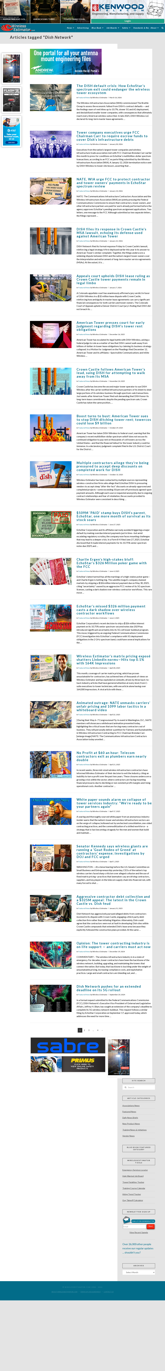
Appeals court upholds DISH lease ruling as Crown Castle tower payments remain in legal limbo (113, 279)
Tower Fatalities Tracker (133, 1182)
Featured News (84, 97)
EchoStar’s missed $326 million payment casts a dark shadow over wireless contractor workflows (111, 609)
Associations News (131, 1105)
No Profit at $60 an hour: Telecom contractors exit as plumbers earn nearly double (112, 756)
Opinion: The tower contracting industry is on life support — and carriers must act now (114, 945)
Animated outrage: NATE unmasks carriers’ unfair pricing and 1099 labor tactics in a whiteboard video (113, 706)
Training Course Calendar (133, 1188)
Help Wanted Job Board (132, 1176)
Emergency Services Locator (135, 1170)
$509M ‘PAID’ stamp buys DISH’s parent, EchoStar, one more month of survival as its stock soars (114, 516)
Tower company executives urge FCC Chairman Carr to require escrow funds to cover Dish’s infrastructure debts (112, 135)
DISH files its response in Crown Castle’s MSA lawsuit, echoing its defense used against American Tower (112, 232)
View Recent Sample (138, 1232)
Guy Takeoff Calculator (132, 1200)
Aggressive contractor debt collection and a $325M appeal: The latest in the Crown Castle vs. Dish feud (113, 900)
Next (151, 1226)
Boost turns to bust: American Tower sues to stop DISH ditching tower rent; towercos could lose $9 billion (114, 419)
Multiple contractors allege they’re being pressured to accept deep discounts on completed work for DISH (113, 466)
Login (128, 21)
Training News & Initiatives (134, 1130)
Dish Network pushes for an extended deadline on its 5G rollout (109, 988)
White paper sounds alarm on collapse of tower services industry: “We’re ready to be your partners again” (114, 803)
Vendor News (128, 1136)
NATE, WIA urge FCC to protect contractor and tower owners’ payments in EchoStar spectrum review (113, 182)
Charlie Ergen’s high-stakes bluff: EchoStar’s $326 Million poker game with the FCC (112, 562)
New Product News (131, 1123)
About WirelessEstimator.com (64, 1292)
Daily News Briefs (130, 1117)
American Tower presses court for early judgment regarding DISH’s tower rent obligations (111, 326)
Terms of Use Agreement (90, 1292)
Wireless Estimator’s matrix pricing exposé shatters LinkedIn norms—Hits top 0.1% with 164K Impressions (114, 659)
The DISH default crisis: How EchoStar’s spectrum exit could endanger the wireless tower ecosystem (113, 89)
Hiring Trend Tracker (131, 1194)
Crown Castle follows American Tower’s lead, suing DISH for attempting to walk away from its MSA (111, 372)
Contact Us (109, 1292)
